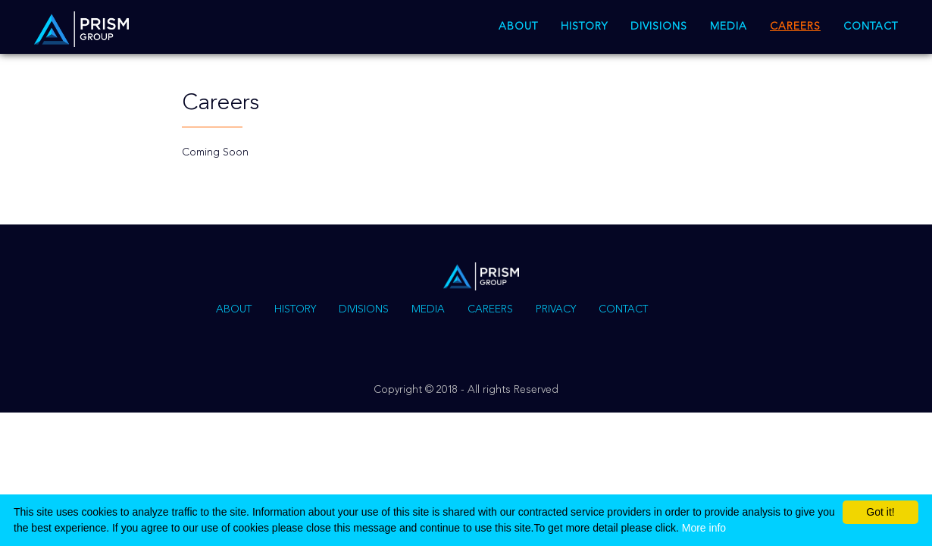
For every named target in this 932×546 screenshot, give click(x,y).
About (518, 26)
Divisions (658, 26)
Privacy (556, 309)
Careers (795, 26)
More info (704, 528)
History (584, 26)
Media (728, 26)
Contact (870, 26)
